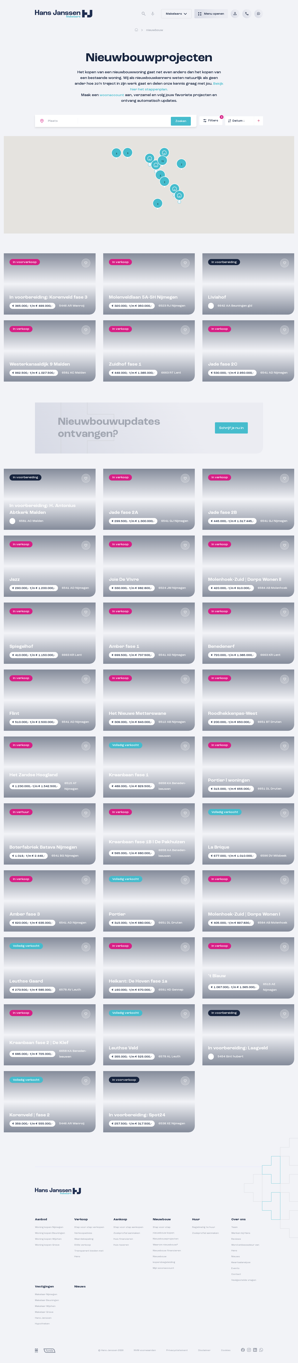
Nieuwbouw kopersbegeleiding (164, 1259)
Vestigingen (44, 1286)
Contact (236, 1274)
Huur (196, 1219)
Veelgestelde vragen (243, 1280)
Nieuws (235, 1256)
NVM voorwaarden (145, 1350)
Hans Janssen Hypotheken (43, 1321)
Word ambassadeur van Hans (245, 1248)
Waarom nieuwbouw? (165, 1245)
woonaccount (111, 95)
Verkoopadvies (83, 1233)
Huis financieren (123, 1239)
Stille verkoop (82, 1245)
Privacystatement (177, 1350)
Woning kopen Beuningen (50, 1233)
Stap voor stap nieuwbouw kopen (163, 1230)
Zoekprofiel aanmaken (126, 1233)
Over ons (238, 1219)
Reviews (236, 1239)
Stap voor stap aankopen (128, 1227)
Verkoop (81, 1219)
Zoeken (185, 121)
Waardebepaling (84, 1239)
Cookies (226, 1350)
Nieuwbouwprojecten (165, 1239)
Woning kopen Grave (47, 1245)
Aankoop (120, 1219)
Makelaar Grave (44, 1312)
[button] (158, 204)
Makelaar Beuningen (47, 1300)
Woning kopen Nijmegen (49, 1227)
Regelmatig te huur (203, 1227)
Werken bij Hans (240, 1233)
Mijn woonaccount (163, 1268)
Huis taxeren (121, 1245)
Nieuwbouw (162, 1219)
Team (234, 1227)
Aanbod (41, 1219)
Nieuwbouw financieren (167, 1251)
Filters (212, 119)
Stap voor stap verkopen (89, 1227)
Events (235, 1268)
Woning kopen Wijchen (48, 1239)
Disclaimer (204, 1350)
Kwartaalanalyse (240, 1262)
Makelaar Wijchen (45, 1306)
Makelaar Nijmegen (46, 1294)
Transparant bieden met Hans (89, 1254)
